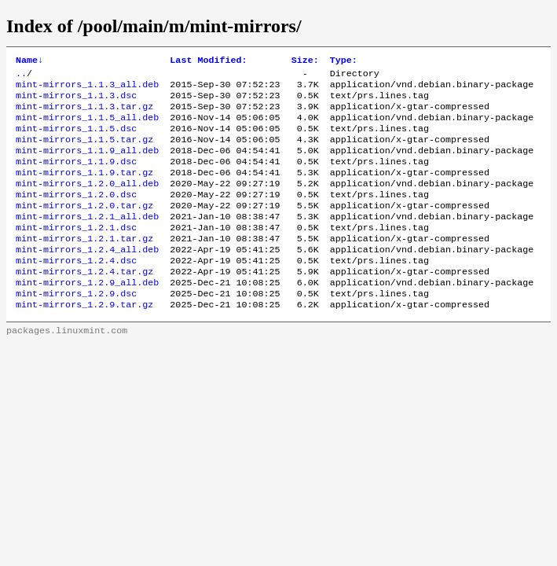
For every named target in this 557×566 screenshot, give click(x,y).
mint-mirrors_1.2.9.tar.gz (84, 340)
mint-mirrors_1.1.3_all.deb (87, 89)
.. (21, 76)
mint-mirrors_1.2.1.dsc (76, 252)
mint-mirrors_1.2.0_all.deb (87, 202)
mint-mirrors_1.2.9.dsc (76, 328)
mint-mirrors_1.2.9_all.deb (87, 315)
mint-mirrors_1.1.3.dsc (76, 101)
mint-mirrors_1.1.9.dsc (76, 177)
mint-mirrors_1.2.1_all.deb (87, 239)
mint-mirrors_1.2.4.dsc (76, 290)
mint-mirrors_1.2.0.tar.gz (84, 227)
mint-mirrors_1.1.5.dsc (76, 139)
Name (29, 61)
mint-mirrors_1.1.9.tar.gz (84, 189)
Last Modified (208, 61)
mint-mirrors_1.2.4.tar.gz (84, 302)
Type (343, 61)
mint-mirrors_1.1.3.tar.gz (84, 114)
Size (305, 61)
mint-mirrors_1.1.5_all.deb (87, 126)
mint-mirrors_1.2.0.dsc (76, 214)
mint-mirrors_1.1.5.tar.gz (84, 151)
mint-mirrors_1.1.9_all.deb (87, 164)
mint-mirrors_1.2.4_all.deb (87, 277)
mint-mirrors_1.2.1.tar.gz (84, 265)
